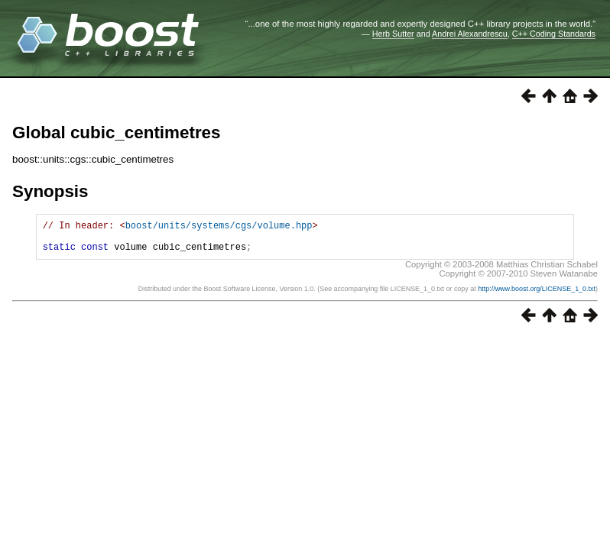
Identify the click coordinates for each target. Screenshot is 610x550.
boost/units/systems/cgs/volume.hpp (219, 227)
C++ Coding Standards (553, 33)
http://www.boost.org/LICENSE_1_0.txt (536, 295)
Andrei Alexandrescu (470, 33)
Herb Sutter (393, 33)
